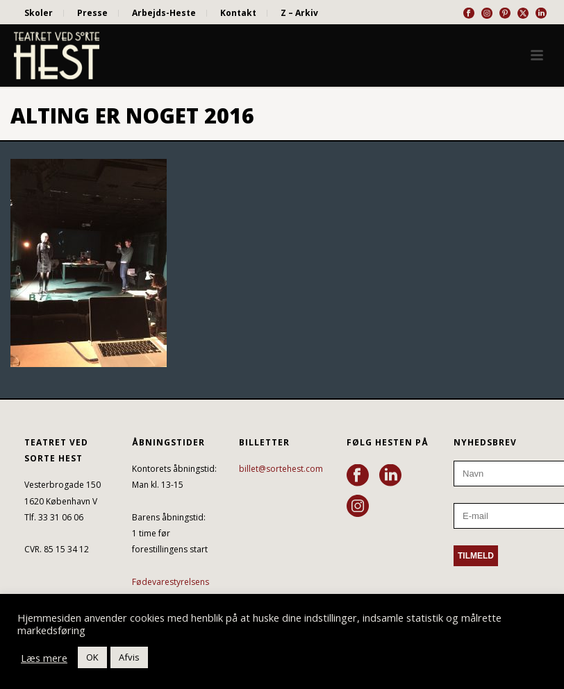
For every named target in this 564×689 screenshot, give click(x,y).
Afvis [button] (129, 657)
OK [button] (92, 657)
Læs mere (44, 658)
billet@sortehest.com (281, 469)
